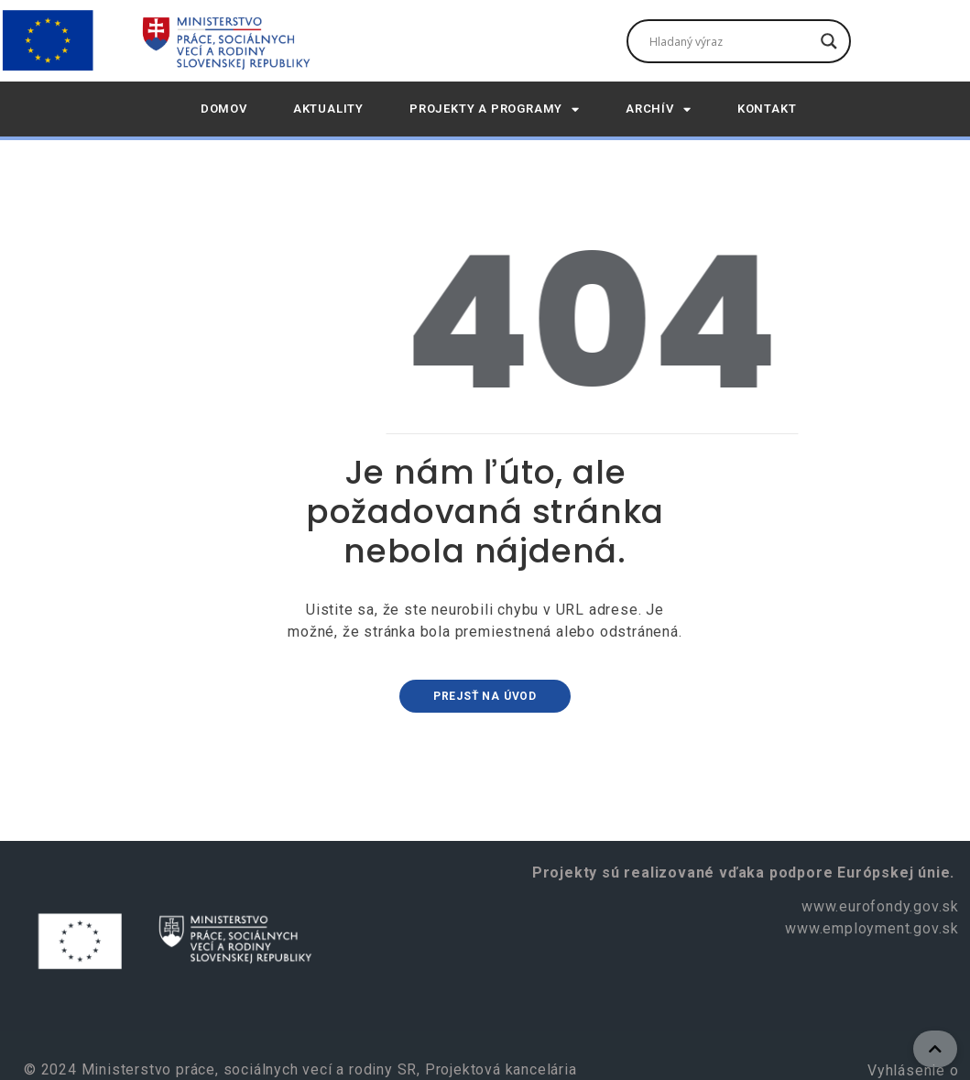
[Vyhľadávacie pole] (730, 41)
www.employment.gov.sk (872, 928)
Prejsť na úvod (485, 696)
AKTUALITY (328, 108)
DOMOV (224, 108)
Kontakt (767, 108)
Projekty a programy (494, 109)
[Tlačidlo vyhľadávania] (829, 41)
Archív (659, 109)
